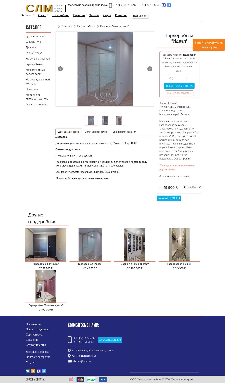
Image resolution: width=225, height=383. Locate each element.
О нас (42, 15)
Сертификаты (34, 334)
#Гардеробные (168, 176)
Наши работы (60, 15)
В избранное (194, 187)
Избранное (139, 15)
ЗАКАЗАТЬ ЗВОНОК (169, 198)
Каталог (26, 15)
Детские (31, 47)
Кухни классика (35, 36)
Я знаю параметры (179, 93)
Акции (107, 15)
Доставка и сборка (37, 351)
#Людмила (184, 176)
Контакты (121, 15)
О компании (33, 324)
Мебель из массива (38, 58)
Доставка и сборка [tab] (68, 131)
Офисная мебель (36, 104)
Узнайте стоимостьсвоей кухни (209, 45)
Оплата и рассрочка (38, 356)
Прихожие (32, 89)
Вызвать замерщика (179, 85)
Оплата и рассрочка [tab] (96, 131)
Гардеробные (34, 64)
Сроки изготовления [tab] (124, 131)
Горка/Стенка (34, 53)
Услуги (30, 362)
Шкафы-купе (34, 41)
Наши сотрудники (37, 329)
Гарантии (79, 15)
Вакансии (32, 339)
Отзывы (94, 15)
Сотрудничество (36, 344)
